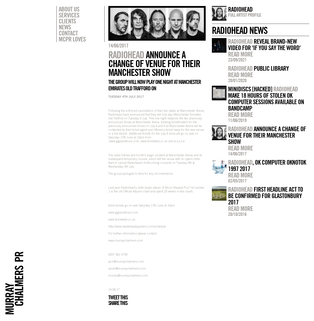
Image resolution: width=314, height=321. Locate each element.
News (65, 27)
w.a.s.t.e (179, 141)
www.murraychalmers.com (125, 240)
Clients (67, 21)
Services (69, 15)
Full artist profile (244, 15)
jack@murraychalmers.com (126, 261)
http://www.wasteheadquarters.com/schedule (137, 226)
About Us (69, 9)
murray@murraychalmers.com (128, 275)
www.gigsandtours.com (124, 141)
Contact (68, 33)
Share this (117, 303)
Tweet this (118, 297)
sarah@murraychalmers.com (127, 268)
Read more (240, 54)
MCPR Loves (72, 39)
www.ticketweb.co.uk (154, 141)
